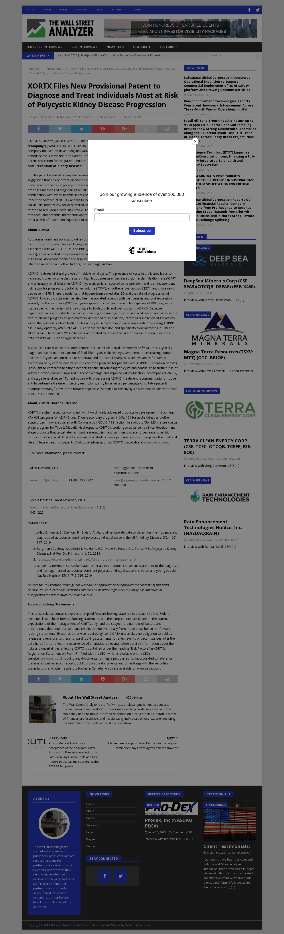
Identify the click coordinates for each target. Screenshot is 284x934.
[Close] (195, 141)
